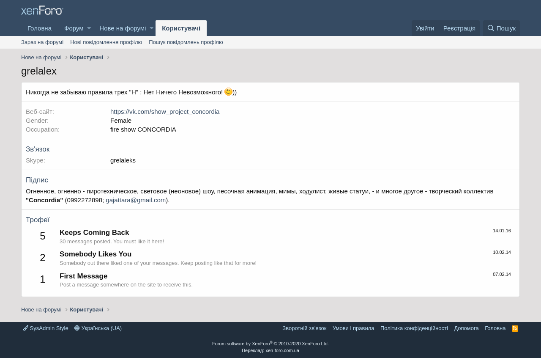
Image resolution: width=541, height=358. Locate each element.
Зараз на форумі (42, 42)
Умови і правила (353, 328)
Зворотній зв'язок (304, 328)
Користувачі (181, 28)
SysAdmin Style (45, 328)
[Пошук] (501, 28)
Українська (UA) (98, 328)
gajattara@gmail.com (136, 200)
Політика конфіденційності (414, 328)
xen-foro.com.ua (282, 350)
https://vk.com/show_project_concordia (164, 111)
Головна (39, 28)
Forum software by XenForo (270, 343)
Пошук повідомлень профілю (186, 42)
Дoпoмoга (466, 328)
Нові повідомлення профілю (106, 42)
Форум (74, 28)
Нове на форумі (122, 28)
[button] (89, 28)
